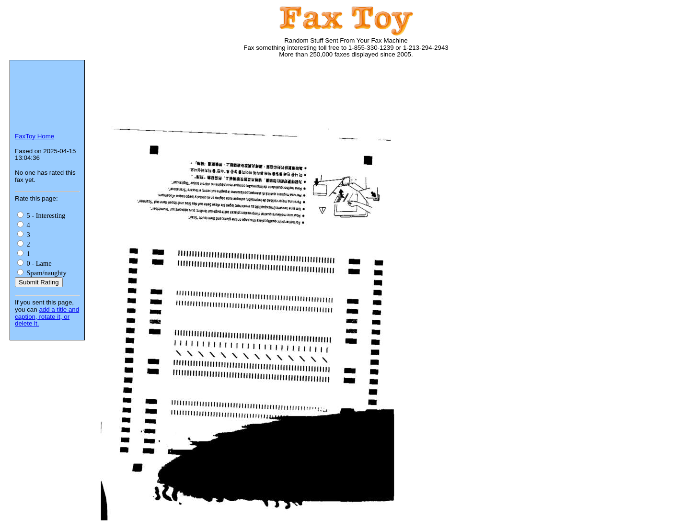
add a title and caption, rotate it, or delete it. (47, 316)
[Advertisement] (270, 95)
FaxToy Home (34, 136)
